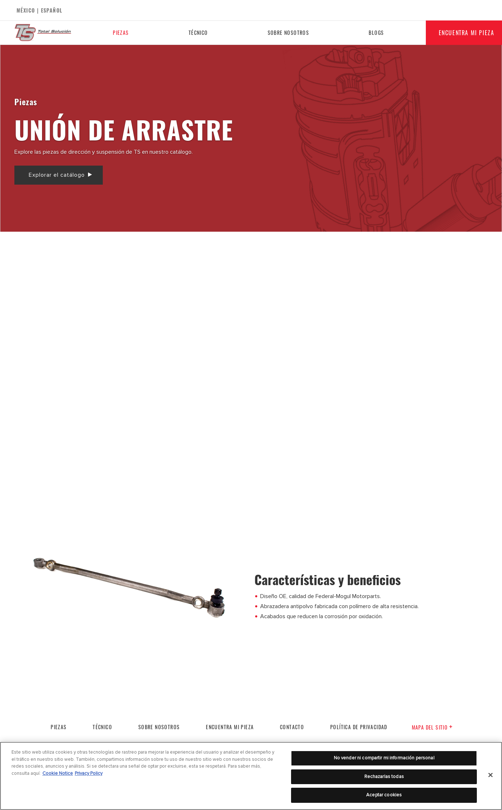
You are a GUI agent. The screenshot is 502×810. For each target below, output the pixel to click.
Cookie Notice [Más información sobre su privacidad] (57, 773)
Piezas (120, 32)
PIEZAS (58, 727)
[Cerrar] (490, 775)
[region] (251, 776)
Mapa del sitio (432, 727)
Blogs (374, 32)
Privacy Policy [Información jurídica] (88, 773)
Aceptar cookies (384, 795)
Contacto (292, 727)
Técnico (197, 32)
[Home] (48, 33)
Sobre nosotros (287, 32)
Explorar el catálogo (57, 175)
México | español (39, 10)
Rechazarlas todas (384, 776)
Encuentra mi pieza (230, 727)
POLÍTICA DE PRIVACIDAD (358, 727)
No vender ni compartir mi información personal (384, 758)
